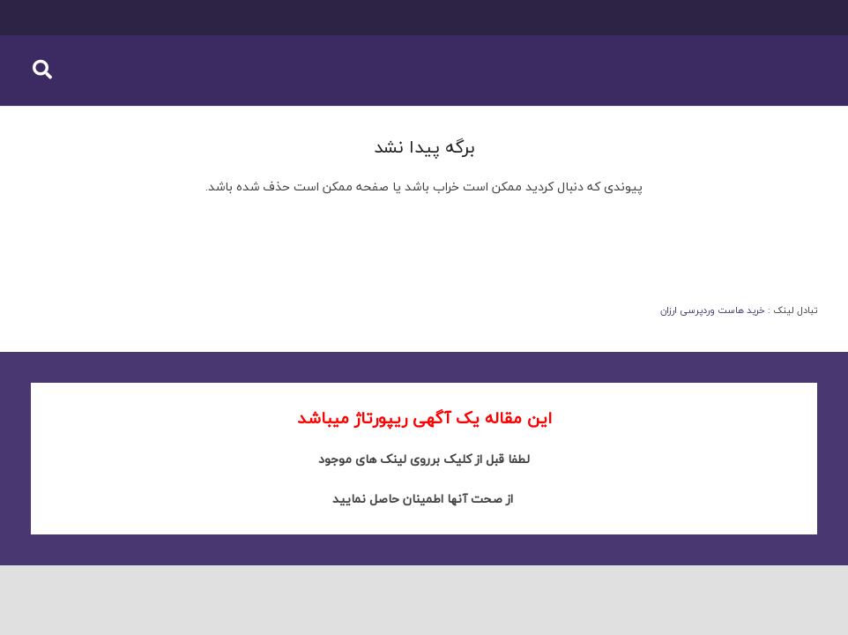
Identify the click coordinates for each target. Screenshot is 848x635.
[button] (42, 70)
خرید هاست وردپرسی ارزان (712, 310)
